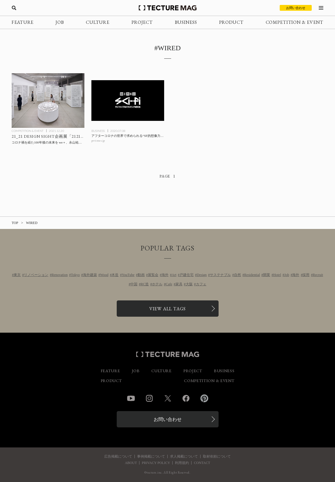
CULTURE (97, 22)
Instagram (149, 398)
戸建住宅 (187, 275)
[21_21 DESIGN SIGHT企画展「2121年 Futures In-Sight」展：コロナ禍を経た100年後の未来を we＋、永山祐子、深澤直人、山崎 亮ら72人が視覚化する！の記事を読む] (48, 100)
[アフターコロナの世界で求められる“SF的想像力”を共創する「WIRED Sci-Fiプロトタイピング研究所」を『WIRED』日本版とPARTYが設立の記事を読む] (127, 100)
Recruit (318, 275)
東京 (17, 275)
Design (202, 275)
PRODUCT (231, 22)
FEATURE (22, 22)
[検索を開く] (14, 8)
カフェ (201, 284)
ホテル (157, 284)
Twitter (168, 398)
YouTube (128, 275)
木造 (114, 275)
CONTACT (202, 463)
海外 (165, 275)
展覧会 (153, 275)
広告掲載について (118, 456)
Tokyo (75, 275)
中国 (133, 284)
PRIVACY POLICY (156, 463)
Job (286, 275)
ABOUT (131, 463)
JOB (60, 22)
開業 (266, 275)
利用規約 (182, 463)
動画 (141, 275)
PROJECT (142, 22)
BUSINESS (186, 22)
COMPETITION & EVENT (294, 22)
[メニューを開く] (321, 8)
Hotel (277, 275)
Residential (252, 275)
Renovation (60, 275)
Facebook (186, 398)
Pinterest (204, 398)
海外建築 (90, 275)
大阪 (189, 284)
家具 (179, 284)
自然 (237, 275)
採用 (305, 275)
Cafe (169, 284)
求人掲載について (184, 456)
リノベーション (36, 275)
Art (174, 275)
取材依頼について (217, 456)
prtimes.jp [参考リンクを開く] (98, 140)
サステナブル (220, 275)
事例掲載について (151, 456)
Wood (104, 275)
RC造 (145, 284)
